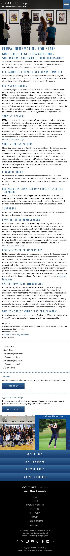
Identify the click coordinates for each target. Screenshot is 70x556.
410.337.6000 (25, 533)
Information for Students (13, 354)
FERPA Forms (9, 368)
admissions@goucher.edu (39, 533)
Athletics (35, 509)
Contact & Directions (29, 536)
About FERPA (8, 347)
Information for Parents (12, 357)
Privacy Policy (22, 550)
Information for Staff (11, 364)
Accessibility (33, 550)
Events (35, 501)
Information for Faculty (12, 361)
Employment (35, 513)
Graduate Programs (35, 505)
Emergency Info (42, 536)
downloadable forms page (13, 139)
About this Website (45, 550)
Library (35, 517)
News (35, 497)
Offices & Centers (35, 521)
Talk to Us (13, 386)
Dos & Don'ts (8, 350)
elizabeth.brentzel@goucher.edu (15, 334)
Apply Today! (13, 409)
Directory (35, 525)
